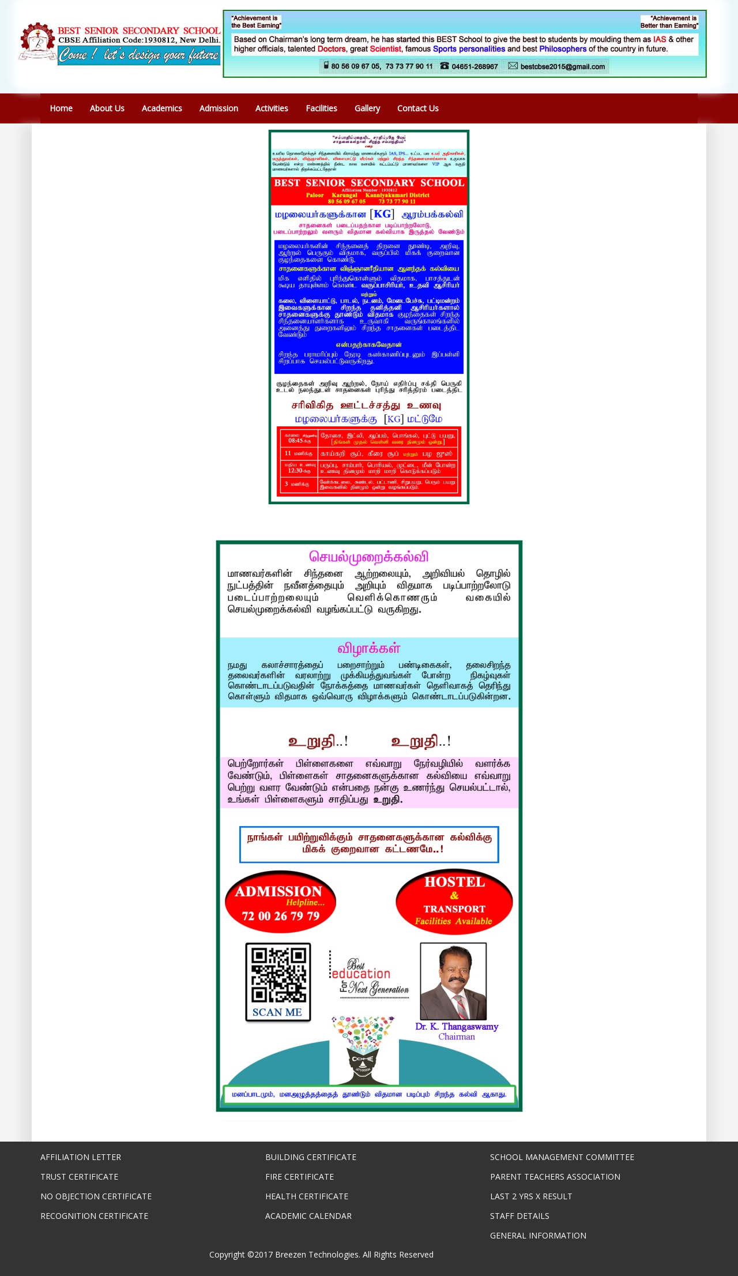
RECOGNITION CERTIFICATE (94, 1215)
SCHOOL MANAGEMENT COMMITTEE (562, 1156)
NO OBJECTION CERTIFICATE (96, 1196)
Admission (218, 108)
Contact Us (418, 108)
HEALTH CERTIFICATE (306, 1196)
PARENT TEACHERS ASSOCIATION (555, 1176)
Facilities (321, 108)
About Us (107, 108)
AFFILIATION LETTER (80, 1156)
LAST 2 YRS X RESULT (531, 1196)
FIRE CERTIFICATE (299, 1176)
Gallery (367, 108)
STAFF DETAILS (519, 1215)
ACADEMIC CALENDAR (308, 1215)
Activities (271, 108)
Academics (162, 108)
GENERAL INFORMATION (538, 1235)
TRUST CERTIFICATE (79, 1176)
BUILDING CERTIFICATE (310, 1156)
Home (61, 108)
